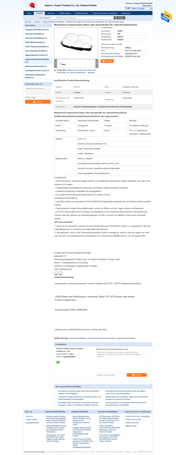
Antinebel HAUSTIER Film (35, 30)
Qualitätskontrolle (81, 13)
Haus (29, 13)
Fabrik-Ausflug (64, 13)
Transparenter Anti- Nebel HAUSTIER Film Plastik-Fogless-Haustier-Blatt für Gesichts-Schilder (55, 438)
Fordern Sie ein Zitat (133, 420)
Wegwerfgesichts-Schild (34, 55)
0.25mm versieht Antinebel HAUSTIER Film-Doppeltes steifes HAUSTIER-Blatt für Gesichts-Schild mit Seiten (56, 419)
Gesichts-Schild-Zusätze (34, 66)
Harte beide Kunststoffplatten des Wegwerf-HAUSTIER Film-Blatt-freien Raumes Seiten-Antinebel (109, 438)
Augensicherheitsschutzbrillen (53, 22)
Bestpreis (91, 73)
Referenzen (147, 6)
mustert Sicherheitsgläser (78, 338)
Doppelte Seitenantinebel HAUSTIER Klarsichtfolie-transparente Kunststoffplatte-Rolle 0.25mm (82, 432)
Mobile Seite (131, 426)
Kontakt (37, 102)
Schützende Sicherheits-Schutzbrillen (102, 338)
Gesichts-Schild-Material (34, 38)
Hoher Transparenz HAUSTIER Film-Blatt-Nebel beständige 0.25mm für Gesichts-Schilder (109, 429)
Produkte (39, 13)
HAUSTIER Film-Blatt (33, 42)
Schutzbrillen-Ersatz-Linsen (36, 71)
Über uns (51, 13)
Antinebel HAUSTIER (33, 34)
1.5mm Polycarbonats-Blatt (35, 47)
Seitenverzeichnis (132, 423)
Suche (120, 18)
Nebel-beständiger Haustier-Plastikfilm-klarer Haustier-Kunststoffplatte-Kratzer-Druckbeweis (56, 429)
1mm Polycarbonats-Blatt (35, 51)
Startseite (28, 22)
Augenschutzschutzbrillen (126, 338)
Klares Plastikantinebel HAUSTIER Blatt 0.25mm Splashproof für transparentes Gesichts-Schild (82, 420)
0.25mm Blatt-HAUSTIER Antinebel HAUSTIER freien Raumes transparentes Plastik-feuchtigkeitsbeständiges (83, 443)
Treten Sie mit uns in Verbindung (105, 13)
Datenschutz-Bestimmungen (34, 452)
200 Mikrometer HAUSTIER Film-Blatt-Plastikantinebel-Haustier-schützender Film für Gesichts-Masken (109, 419)
